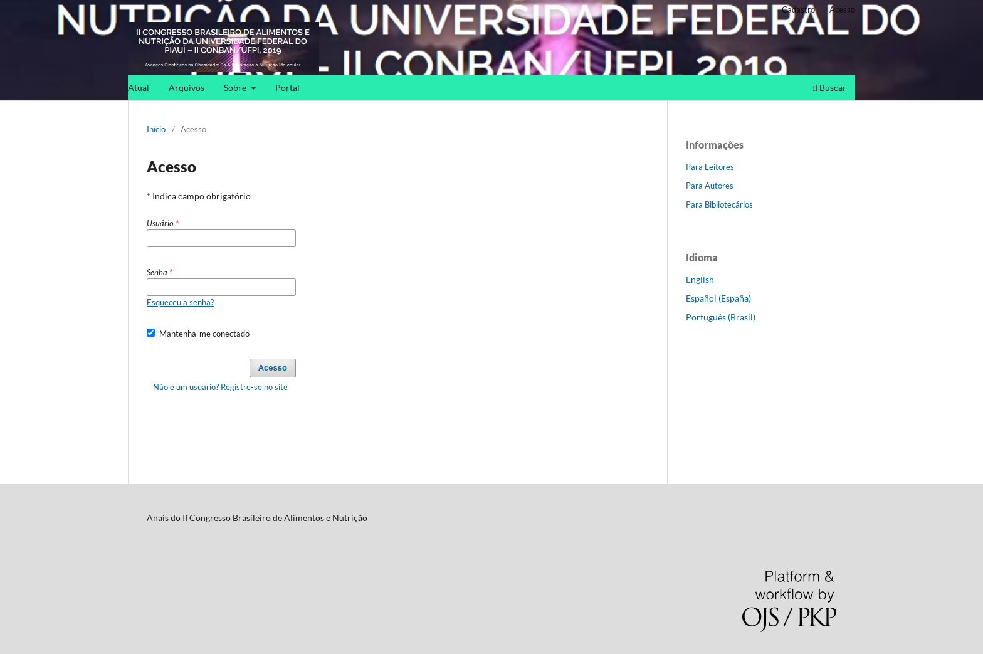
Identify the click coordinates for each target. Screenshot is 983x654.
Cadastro (798, 9)
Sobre (236, 87)
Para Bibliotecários (719, 204)
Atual (138, 87)
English (700, 279)
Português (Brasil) (720, 317)
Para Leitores (710, 167)
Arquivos (186, 87)
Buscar (829, 87)
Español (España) (718, 298)
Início (156, 129)
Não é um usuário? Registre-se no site (220, 387)
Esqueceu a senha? (180, 302)
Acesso (842, 9)
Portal (287, 87)
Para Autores (709, 186)
